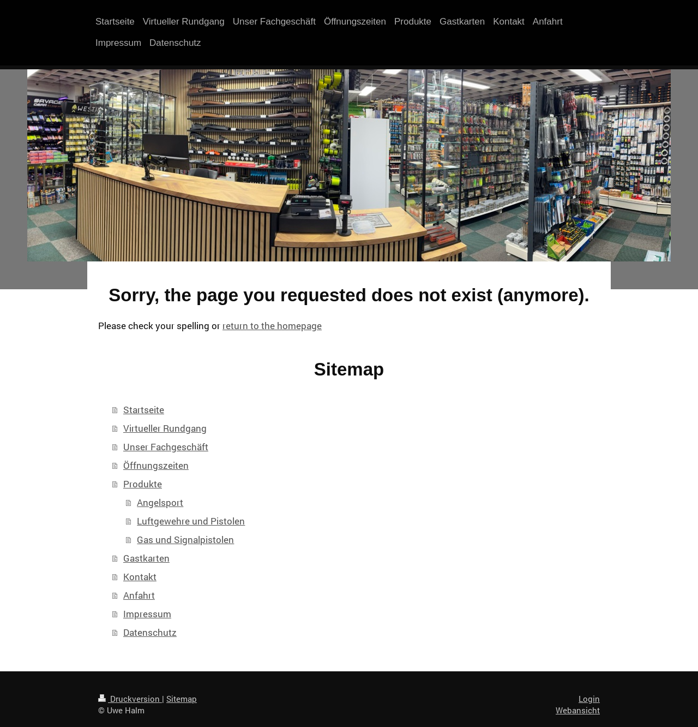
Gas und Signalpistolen (185, 539)
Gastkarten (146, 558)
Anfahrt (139, 595)
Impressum (147, 613)
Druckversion (130, 698)
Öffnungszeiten (156, 465)
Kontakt (140, 576)
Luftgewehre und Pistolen (191, 521)
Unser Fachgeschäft (165, 446)
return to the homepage (272, 325)
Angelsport (160, 502)
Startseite (143, 409)
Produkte (142, 484)
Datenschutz (150, 632)
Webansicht (578, 710)
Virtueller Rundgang (165, 428)
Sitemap (181, 698)
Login (589, 698)
